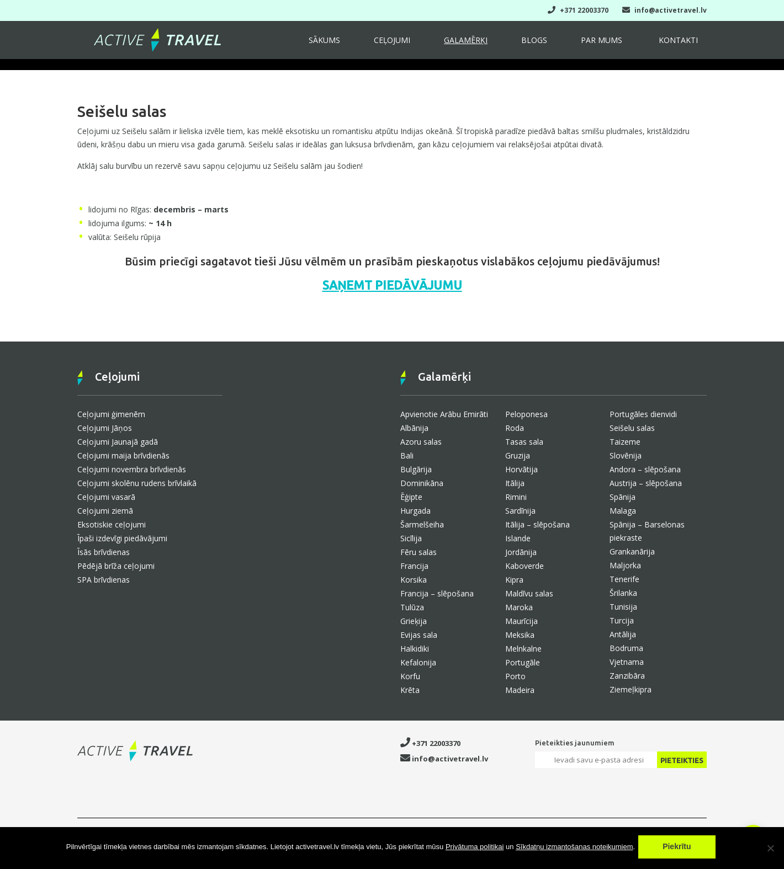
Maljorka (625, 565)
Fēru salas (418, 552)
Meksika (519, 635)
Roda (514, 428)
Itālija (515, 483)
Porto (515, 676)
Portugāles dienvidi (643, 414)
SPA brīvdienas (103, 579)
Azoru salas (421, 441)
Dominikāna (421, 483)
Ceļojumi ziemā (105, 510)
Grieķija (413, 621)
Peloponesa (526, 414)
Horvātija (521, 469)
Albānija (414, 428)
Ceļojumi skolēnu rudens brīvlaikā (137, 483)
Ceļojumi (452, 45)
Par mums (620, 45)
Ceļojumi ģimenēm (111, 414)
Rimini (516, 497)
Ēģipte (411, 497)
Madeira (519, 690)
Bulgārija (416, 469)
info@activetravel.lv (664, 10)
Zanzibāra (627, 675)
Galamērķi (513, 45)
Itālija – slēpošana (537, 524)
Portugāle (522, 662)
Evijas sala (418, 635)
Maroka (519, 607)
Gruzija (517, 455)
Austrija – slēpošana (646, 483)
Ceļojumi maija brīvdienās (123, 455)
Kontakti (684, 45)
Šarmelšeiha (422, 524)
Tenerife (624, 579)
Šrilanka (623, 593)
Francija (414, 566)
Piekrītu (679, 849)
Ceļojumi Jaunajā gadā (117, 441)
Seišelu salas (632, 428)
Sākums (397, 45)
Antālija (623, 634)
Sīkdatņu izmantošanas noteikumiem (574, 849)
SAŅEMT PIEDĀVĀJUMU (392, 285)
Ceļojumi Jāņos (104, 428)
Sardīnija (520, 510)
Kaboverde (524, 566)
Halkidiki (414, 648)
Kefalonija (418, 662)
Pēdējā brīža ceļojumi (116, 566)
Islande (518, 538)
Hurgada (415, 510)
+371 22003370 (578, 10)
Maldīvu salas (529, 593)
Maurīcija (521, 621)
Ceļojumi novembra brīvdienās (131, 469)
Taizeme (625, 441)
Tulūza (412, 607)
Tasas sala (524, 441)
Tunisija (623, 606)
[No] (770, 849)
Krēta (410, 690)
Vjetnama (627, 662)
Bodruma (626, 648)
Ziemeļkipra (630, 689)
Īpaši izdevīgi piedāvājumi (122, 538)
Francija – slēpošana (437, 593)
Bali (407, 455)
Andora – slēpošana (645, 469)
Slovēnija (626, 455)
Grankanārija (632, 551)
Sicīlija (411, 538)
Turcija (622, 620)
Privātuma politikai (475, 849)
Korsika (413, 579)
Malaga (623, 510)
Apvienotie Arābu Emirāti (444, 414)
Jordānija (521, 552)
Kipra (514, 579)
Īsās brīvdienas (103, 552)
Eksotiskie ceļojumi (111, 524)
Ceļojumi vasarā (106, 497)
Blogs (567, 45)
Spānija (622, 497)
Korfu (410, 676)
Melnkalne (523, 648)
